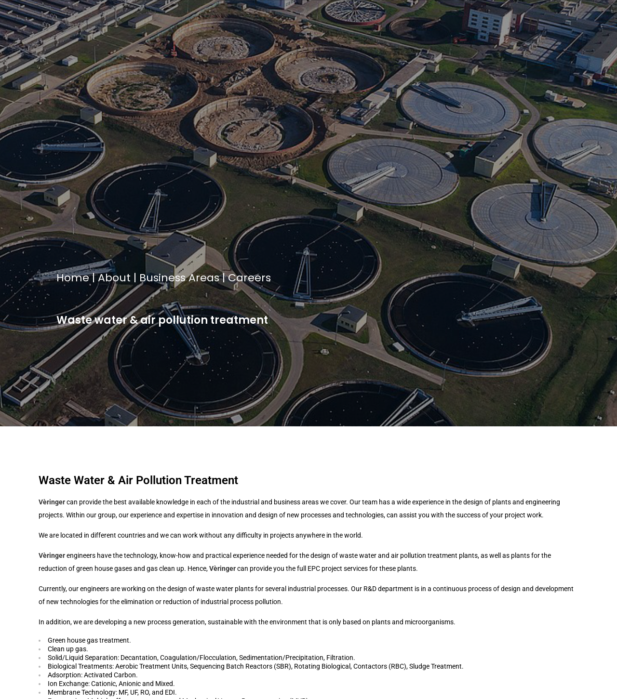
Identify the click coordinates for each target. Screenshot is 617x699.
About (114, 277)
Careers (249, 277)
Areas (203, 277)
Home (72, 277)
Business (162, 277)
